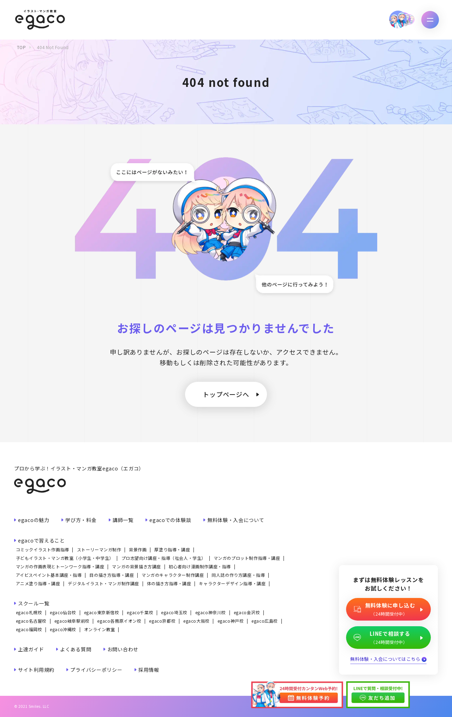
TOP (21, 47)
